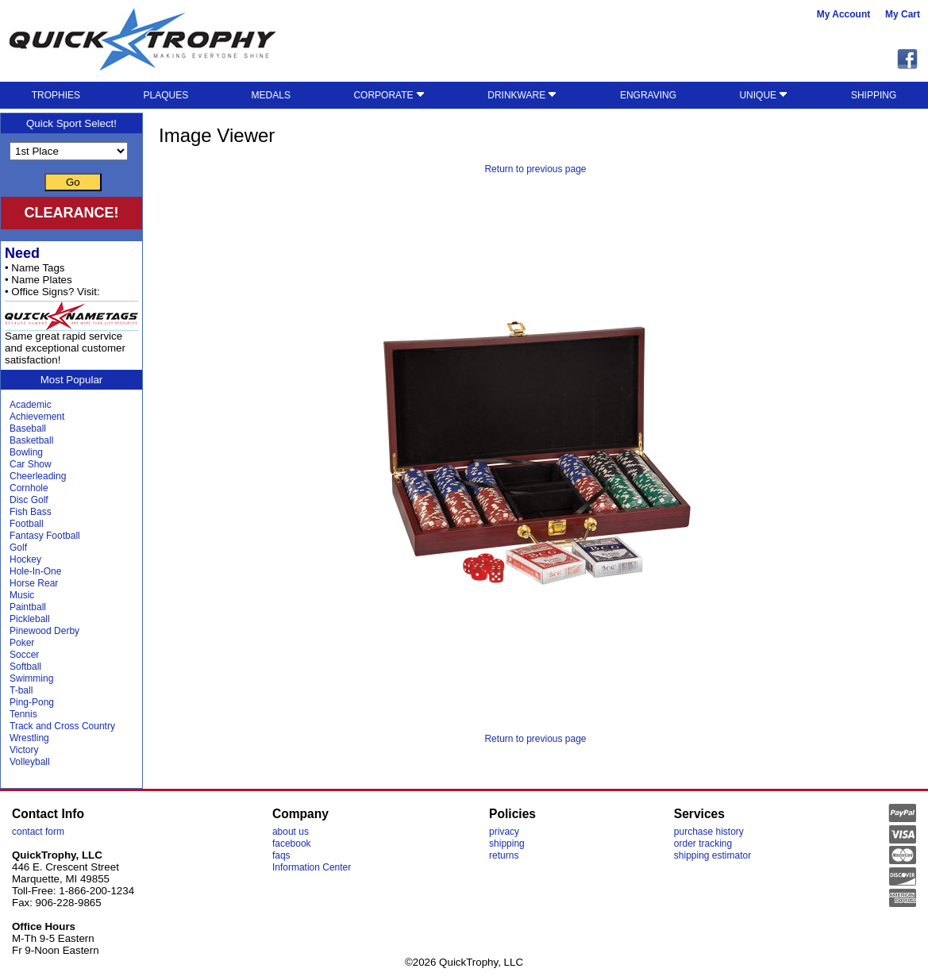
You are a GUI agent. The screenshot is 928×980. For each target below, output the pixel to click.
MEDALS (271, 95)
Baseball (28, 428)
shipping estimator (712, 855)
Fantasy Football (45, 535)
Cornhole (29, 488)
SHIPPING (873, 95)
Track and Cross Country (62, 726)
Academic (31, 404)
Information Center (311, 867)
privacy (504, 831)
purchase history (709, 831)
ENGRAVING (648, 95)
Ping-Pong (32, 702)
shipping (507, 843)
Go (73, 182)
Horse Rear (34, 583)
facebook (291, 843)
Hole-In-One (35, 571)
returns (503, 855)
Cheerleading (38, 476)
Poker (22, 642)
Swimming (31, 678)
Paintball (28, 607)
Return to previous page (535, 169)
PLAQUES (165, 95)
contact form (38, 831)
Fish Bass (31, 511)
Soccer (24, 654)
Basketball (31, 440)
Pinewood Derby (44, 630)
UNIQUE (763, 95)
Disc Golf (29, 499)
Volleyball (30, 761)
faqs (281, 855)
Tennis (23, 714)
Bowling (26, 452)
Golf (18, 547)
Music (22, 595)
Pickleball (30, 619)
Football (27, 523)
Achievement (37, 416)
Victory (24, 749)
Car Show (31, 464)
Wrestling (29, 738)
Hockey (25, 559)
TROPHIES (56, 95)
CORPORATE (388, 95)
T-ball (21, 690)
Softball (25, 666)
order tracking (703, 843)
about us (290, 831)
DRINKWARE (521, 95)
